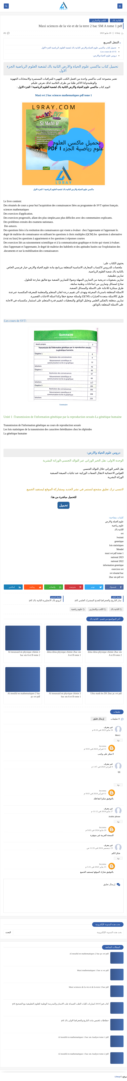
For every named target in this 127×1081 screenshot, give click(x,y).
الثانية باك (116, 20)
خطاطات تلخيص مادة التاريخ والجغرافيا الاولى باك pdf (85, 1020)
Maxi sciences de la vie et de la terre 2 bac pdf (89, 987)
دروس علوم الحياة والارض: (105, 55)
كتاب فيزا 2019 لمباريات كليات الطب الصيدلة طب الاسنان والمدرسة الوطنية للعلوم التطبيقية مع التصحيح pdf (60, 1003)
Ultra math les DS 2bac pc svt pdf (106, 693)
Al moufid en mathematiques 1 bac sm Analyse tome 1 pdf (83, 1037)
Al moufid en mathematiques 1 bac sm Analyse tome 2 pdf (83, 1054)
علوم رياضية (78, 609)
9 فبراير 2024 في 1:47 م (102, 766)
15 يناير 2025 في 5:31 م (95, 867)
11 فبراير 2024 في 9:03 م (95, 749)
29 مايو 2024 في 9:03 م (95, 830)
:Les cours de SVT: (108, 51)
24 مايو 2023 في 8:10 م (102, 730)
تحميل (63, 505)
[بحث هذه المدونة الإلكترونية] (68, 932)
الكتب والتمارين (99, 20)
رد (118, 740)
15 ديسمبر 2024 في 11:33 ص (100, 848)
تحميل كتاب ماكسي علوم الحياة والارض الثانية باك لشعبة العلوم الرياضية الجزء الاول (79, 47)
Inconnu (102, 746)
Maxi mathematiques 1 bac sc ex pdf (93, 970)
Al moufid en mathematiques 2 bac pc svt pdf (89, 953)
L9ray (117, 1076)
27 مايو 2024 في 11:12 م (102, 811)
